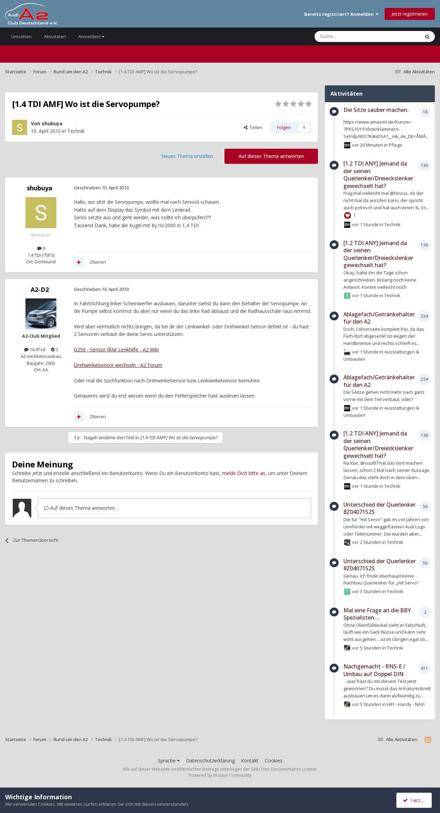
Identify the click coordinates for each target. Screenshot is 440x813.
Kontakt (249, 760)
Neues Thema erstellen (187, 156)
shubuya (52, 123)
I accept (415, 800)
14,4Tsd (34, 349)
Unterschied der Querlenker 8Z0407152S (379, 508)
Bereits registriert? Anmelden (341, 14)
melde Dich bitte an (243, 473)
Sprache (169, 760)
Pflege (395, 144)
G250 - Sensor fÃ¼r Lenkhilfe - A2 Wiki (116, 349)
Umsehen (21, 36)
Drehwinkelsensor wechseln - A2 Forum (118, 365)
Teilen (253, 127)
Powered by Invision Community (220, 775)
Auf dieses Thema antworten (271, 156)
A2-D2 (40, 289)
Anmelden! (91, 36)
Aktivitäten (55, 36)
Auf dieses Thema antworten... (81, 508)
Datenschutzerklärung (210, 760)
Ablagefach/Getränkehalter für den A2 (379, 318)
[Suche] (347, 36)
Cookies (274, 760)
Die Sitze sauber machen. (376, 110)
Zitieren (98, 262)
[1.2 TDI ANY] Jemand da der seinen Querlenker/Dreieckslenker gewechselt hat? (378, 175)
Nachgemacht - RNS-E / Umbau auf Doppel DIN (374, 670)
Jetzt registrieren (410, 14)
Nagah (91, 437)
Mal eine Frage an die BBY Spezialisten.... (377, 614)
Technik (76, 131)
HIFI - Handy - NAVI (406, 704)
